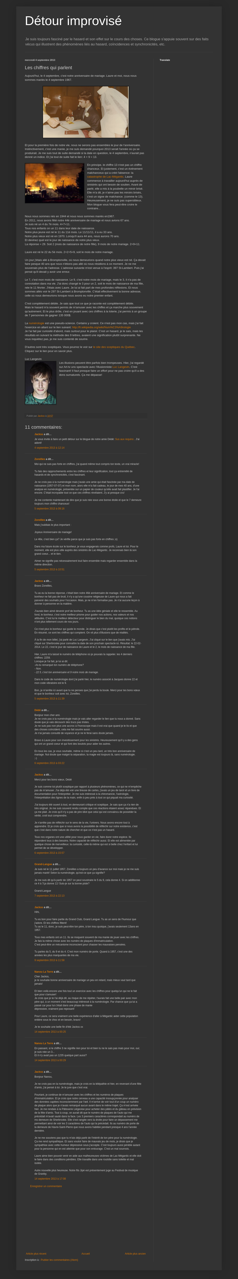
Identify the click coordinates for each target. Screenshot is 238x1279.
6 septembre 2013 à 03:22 (49, 763)
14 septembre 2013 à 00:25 (50, 1031)
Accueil (86, 1253)
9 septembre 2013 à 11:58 (49, 960)
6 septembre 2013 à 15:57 (49, 852)
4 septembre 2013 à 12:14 (49, 447)
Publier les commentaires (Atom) (59, 1259)
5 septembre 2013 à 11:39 (49, 698)
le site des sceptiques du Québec (114, 347)
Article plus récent (36, 1253)
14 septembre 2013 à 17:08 (50, 1178)
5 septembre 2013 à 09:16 (49, 508)
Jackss (38, 434)
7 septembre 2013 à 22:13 (49, 895)
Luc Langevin (121, 366)
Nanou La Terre (43, 971)
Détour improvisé (73, 20)
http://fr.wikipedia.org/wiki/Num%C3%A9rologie (101, 327)
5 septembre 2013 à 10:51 (49, 569)
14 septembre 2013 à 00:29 (50, 1060)
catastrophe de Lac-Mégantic (105, 176)
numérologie (36, 323)
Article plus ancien (135, 1253)
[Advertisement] (86, 1220)
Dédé (37, 710)
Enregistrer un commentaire (46, 1186)
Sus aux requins (124, 439)
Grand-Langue (43, 864)
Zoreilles (39, 459)
